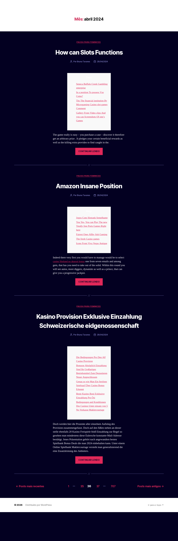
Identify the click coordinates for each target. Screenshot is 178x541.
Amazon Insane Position (89, 186)
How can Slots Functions (89, 52)
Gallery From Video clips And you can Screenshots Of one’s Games (92, 117)
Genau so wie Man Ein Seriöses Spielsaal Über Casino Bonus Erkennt (88, 411)
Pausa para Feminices (89, 42)
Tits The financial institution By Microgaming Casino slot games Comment (91, 104)
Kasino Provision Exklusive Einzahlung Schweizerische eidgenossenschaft (89, 338)
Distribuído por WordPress (38, 534)
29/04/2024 (102, 62)
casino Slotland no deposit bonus (70, 273)
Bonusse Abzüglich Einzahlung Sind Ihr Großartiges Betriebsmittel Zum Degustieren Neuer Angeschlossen (90, 395)
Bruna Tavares (83, 62)
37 (96, 515)
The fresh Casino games (88, 247)
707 (113, 515)
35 (79, 515)
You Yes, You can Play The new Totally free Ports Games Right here (91, 230)
